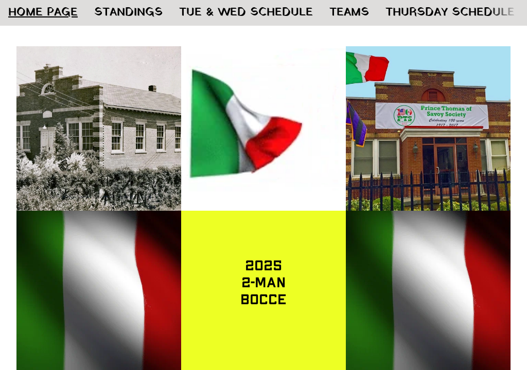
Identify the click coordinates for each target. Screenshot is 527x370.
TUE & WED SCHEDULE (246, 12)
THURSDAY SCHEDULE (450, 12)
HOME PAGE (43, 12)
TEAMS (349, 12)
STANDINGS (128, 12)
